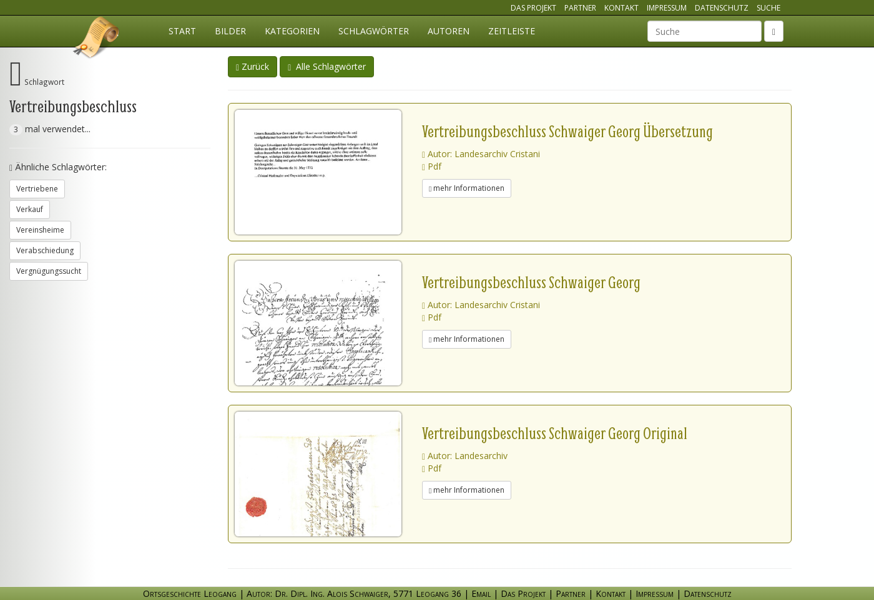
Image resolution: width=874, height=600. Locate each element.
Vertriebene (37, 188)
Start (182, 31)
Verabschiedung (45, 250)
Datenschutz (722, 7)
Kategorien (292, 31)
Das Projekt (533, 7)
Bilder (230, 31)
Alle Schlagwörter (327, 66)
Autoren (448, 31)
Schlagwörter (373, 31)
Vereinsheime (40, 230)
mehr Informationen (466, 188)
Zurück (252, 66)
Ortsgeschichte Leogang (97, 39)
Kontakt (621, 7)
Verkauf (29, 209)
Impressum (667, 7)
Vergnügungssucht (48, 271)
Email (481, 593)
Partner (580, 7)
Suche (768, 7)
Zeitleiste (511, 31)
